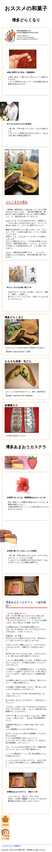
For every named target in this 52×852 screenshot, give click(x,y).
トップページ (7, 846)
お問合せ (17, 846)
